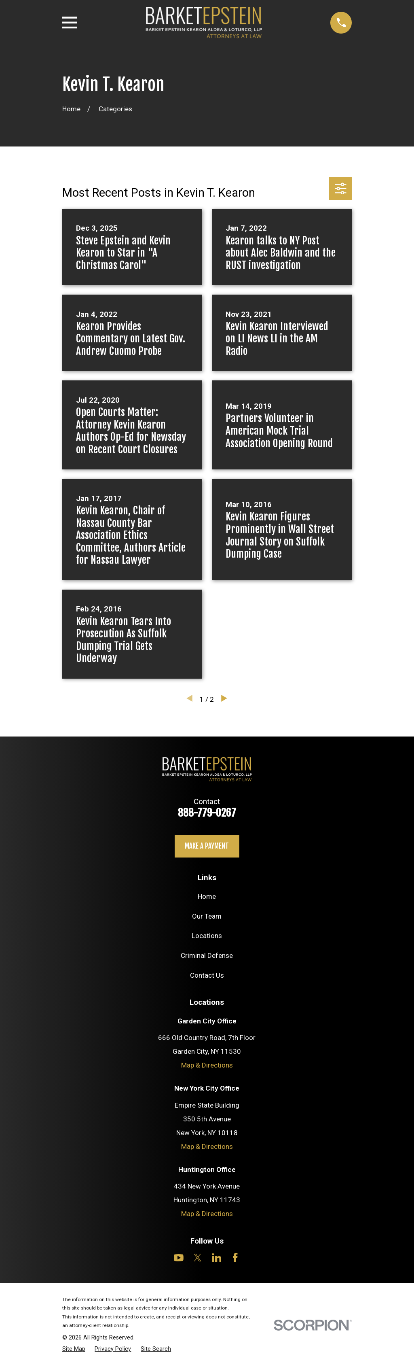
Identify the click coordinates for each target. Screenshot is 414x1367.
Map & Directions (207, 1065)
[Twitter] (198, 1258)
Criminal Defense (207, 955)
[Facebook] (235, 1258)
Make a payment (207, 846)
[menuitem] (73, 1348)
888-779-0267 (207, 812)
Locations (207, 936)
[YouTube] (179, 1258)
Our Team (207, 916)
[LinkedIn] (217, 1258)
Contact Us (207, 975)
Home (207, 896)
